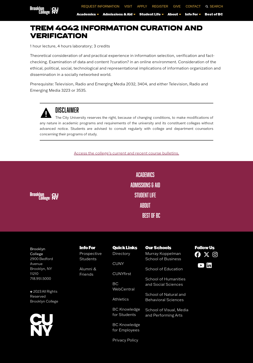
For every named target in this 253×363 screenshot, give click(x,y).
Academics (88, 14)
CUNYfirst (121, 273)
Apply (142, 6)
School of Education (164, 268)
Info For (193, 14)
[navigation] (142, 15)
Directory (121, 253)
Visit (128, 6)
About (174, 14)
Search (216, 6)
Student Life (151, 14)
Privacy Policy (125, 340)
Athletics (120, 299)
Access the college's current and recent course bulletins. (126, 153)
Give (177, 6)
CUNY (118, 263)
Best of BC (214, 14)
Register (160, 6)
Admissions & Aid (119, 14)
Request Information (100, 6)
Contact (193, 6)
